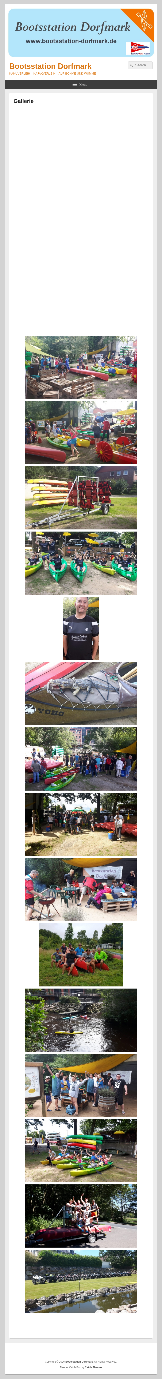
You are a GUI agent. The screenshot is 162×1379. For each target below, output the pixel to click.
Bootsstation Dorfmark (50, 66)
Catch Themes (93, 1367)
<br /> (81, 215)
